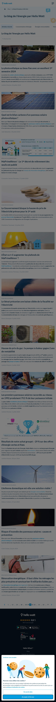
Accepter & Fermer (28, 697)
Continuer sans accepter (9, 657)
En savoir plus (28, 692)
